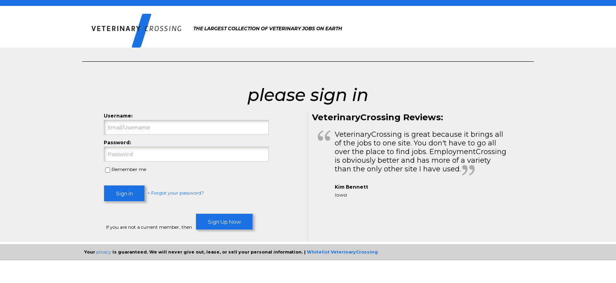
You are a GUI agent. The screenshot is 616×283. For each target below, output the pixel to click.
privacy (103, 252)
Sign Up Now (224, 222)
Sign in (124, 193)
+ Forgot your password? (175, 193)
